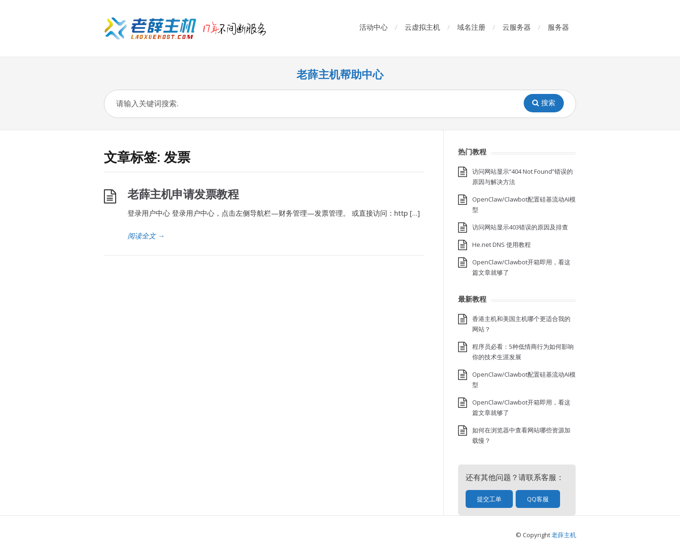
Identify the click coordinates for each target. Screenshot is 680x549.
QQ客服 (538, 499)
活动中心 (373, 27)
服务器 (558, 27)
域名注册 (471, 27)
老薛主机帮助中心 (340, 74)
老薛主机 (564, 535)
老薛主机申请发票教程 (183, 194)
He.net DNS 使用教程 (501, 244)
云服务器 (516, 27)
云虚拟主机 (422, 27)
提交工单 (489, 499)
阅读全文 (146, 235)
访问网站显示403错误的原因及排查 (520, 227)
